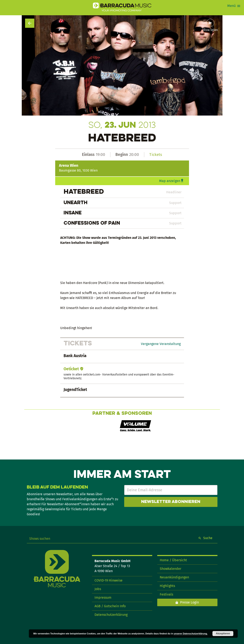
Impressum (103, 597)
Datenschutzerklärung (111, 615)
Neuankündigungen (174, 577)
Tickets (155, 154)
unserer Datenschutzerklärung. (191, 633)
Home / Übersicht (173, 560)
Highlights (167, 586)
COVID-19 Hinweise (109, 580)
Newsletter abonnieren (170, 502)
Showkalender (170, 569)
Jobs (98, 589)
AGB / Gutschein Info (110, 606)
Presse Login (189, 602)
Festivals (166, 594)
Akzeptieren (223, 633)
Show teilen (210, 30)
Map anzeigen (169, 181)
